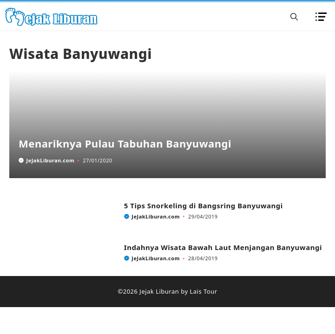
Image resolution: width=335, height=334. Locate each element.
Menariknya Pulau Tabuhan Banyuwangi (125, 143)
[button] (294, 17)
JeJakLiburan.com (50, 160)
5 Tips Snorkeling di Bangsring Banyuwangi (203, 205)
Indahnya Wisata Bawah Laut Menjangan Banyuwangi (223, 247)
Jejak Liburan (159, 291)
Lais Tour (203, 291)
